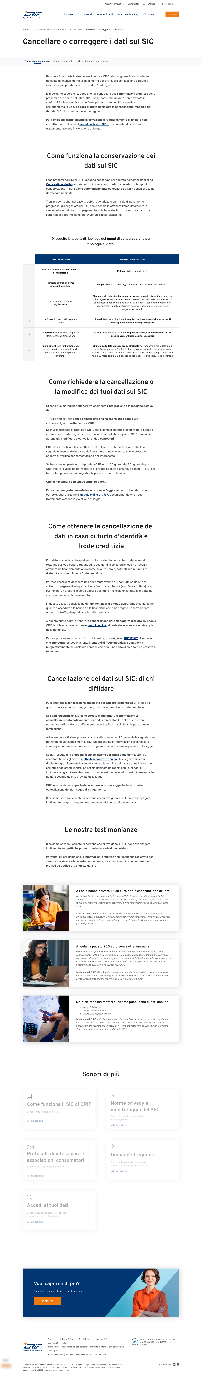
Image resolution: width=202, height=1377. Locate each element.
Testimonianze (102, 61)
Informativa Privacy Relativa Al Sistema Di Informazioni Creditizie (77, 1354)
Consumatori (38, 29)
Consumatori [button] (85, 14)
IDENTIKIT (131, 638)
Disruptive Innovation (114, 4)
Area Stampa (149, 4)
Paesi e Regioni (169, 4)
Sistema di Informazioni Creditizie (64, 29)
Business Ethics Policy (57, 1343)
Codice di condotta (59, 184)
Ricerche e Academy (128, 14)
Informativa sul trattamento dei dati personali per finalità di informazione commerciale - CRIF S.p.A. (87, 1349)
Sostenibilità (133, 4)
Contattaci (47, 1301)
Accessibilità (101, 1339)
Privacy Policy (66, 1339)
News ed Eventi (104, 14)
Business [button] (68, 14)
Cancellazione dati (63, 61)
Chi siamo (148, 14)
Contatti (172, 14)
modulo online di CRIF (93, 124)
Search (160, 14)
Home (26, 29)
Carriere (51, 1339)
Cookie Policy (84, 1339)
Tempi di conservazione (37, 61)
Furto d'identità (84, 61)
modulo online (97, 625)
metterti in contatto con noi (99, 759)
